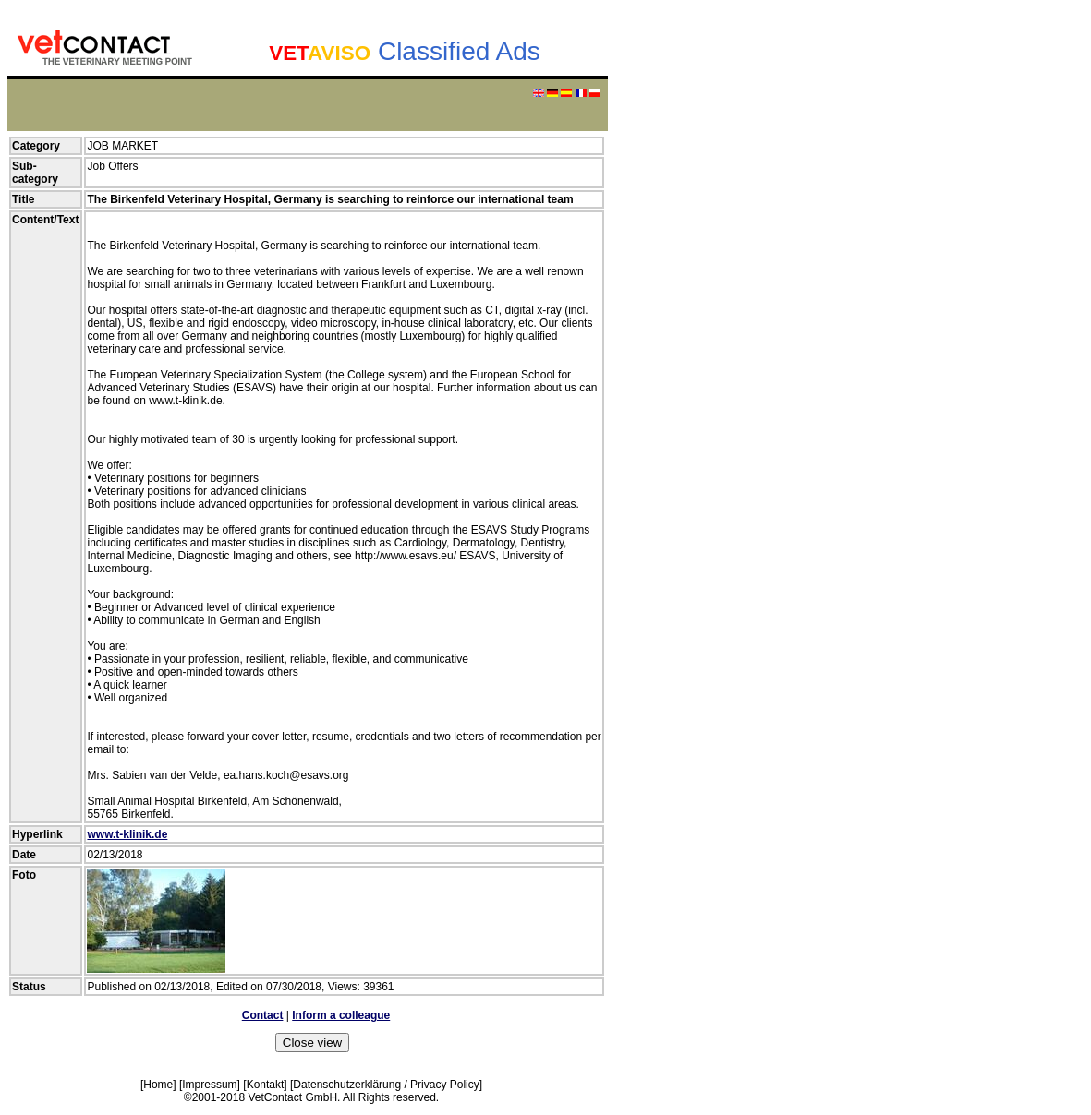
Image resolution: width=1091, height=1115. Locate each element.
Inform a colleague (341, 1015)
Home (158, 1084)
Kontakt (266, 1084)
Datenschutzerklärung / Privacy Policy (386, 1084)
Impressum (209, 1084)
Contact (263, 1015)
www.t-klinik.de (127, 834)
